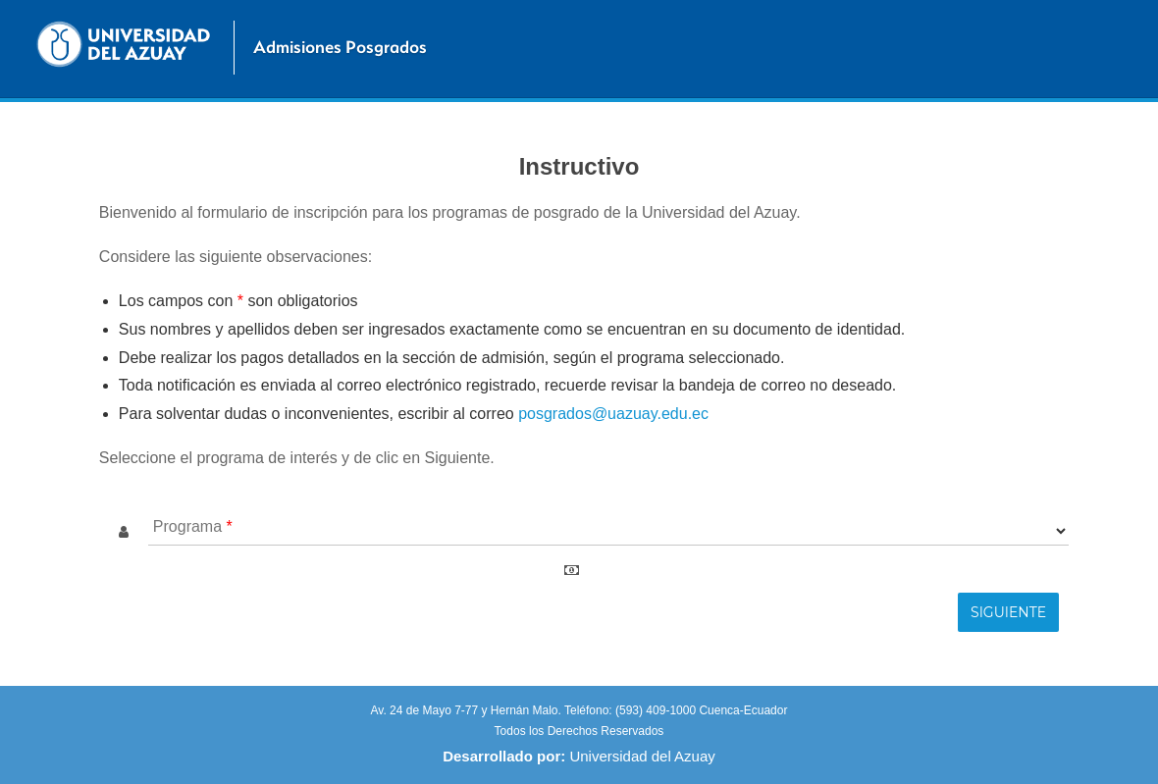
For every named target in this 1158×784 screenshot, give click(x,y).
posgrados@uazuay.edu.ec (613, 413)
